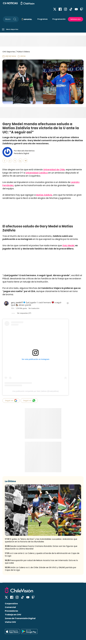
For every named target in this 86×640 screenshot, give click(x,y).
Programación (59, 19)
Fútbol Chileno (23, 51)
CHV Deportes (8, 51)
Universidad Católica (37, 172)
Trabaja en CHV (13, 614)
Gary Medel (68, 245)
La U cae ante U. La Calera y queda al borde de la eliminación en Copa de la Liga (42, 554)
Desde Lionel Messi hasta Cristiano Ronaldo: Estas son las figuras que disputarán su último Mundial (41, 547)
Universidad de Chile (54, 169)
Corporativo (11, 603)
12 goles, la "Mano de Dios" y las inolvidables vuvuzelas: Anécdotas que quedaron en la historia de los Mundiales (41, 540)
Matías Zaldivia (44, 194)
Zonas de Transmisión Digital (20, 618)
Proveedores (11, 611)
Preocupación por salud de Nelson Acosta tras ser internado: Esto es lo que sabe (41, 561)
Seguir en (11, 400)
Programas (42, 19)
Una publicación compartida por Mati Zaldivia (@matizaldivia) (35, 391)
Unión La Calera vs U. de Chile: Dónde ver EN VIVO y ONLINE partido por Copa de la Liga (40, 568)
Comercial (10, 607)
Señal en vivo (75, 19)
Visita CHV (10, 622)
